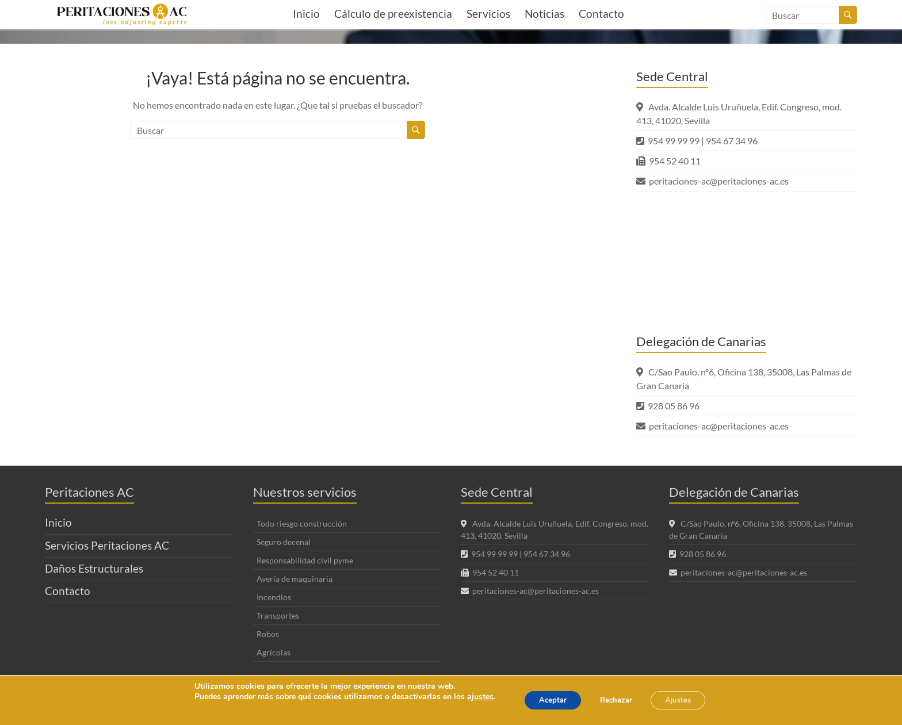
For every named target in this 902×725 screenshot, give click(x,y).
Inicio (306, 13)
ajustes (469, 697)
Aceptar (544, 700)
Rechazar (615, 700)
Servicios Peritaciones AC (107, 545)
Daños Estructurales (94, 568)
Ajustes (686, 700)
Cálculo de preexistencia (393, 13)
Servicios (488, 13)
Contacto (601, 13)
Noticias (544, 13)
